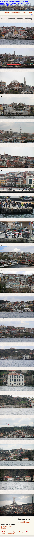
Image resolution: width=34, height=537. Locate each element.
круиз (8, 533)
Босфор (29, 532)
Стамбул (21, 532)
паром (12, 533)
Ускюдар (3, 533)
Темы (31, 12)
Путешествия (15, 12)
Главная (6, 12)
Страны (24, 12)
